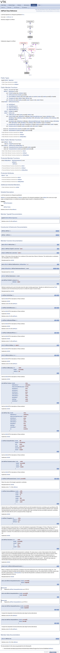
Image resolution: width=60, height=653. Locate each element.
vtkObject (16, 84)
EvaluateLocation (12, 126)
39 (8, 209)
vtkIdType (54, 117)
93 (9, 629)
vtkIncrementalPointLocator (36, 116)
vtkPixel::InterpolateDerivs (15, 602)
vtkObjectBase (23, 136)
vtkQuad (45, 197)
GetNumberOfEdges (13, 107)
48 (9, 303)
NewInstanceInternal (16, 160)
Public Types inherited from (9, 82)
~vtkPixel (14, 163)
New (10, 142)
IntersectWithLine (12, 96)
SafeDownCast (12, 145)
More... (23, 14)
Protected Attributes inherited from (11, 177)
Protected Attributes (49, 11)
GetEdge (10, 111)
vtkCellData (46, 117)
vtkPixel (5, 91)
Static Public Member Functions (54, 9)
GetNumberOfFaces (13, 109)
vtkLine (3, 175)
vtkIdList (20, 98)
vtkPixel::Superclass (12, 217)
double (19, 94)
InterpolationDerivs (13, 148)
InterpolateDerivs (12, 130)
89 (9, 615)
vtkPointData (28, 117)
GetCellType (11, 104)
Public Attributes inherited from (10, 187)
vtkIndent (21, 93)
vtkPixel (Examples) (8, 203)
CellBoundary (12, 114)
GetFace (10, 113)
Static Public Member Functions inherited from (13, 151)
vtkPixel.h (9, 17)
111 (9, 487)
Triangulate (11, 98)
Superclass (11, 80)
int (7, 89)
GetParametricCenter (13, 94)
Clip (9, 121)
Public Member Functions (44, 9)
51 (9, 341)
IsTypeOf (11, 143)
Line (7, 175)
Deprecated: (4, 587)
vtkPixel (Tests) (7, 207)
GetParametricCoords (13, 101)
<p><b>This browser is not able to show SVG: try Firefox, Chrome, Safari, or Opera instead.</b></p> (30, 29)
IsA (9, 89)
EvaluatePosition (12, 124)
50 (9, 328)
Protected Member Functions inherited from (12, 166)
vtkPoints (27, 98)
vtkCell (6, 80)
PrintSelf (11, 93)
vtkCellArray (49, 116)
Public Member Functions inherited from (12, 132)
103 (9, 642)
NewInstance (11, 91)
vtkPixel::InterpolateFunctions (16, 589)
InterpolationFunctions (14, 147)
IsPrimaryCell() (17, 572)
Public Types (37, 9)
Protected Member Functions (41, 11)
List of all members (56, 11)
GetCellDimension (13, 106)
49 (9, 316)
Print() (55, 287)
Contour (10, 116)
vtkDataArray (21, 116)
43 (9, 221)
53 (9, 363)
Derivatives (11, 100)
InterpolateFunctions (13, 128)
